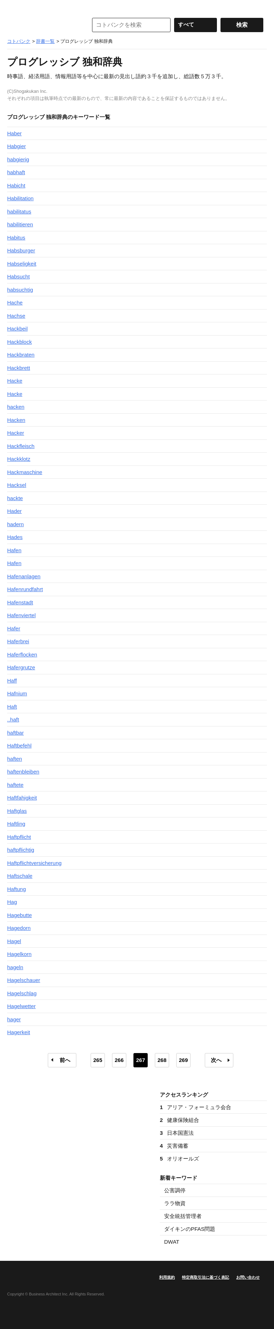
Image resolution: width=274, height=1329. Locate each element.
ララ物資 (175, 1203)
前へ (65, 1060)
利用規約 (167, 1277)
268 (161, 1060)
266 (119, 1060)
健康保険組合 (179, 1120)
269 (183, 1060)
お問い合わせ (248, 1277)
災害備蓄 (174, 1145)
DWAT (171, 1242)
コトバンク (42, 25)
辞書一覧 (45, 41)
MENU (14, 7)
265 (97, 1060)
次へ (216, 1060)
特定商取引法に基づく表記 (205, 1277)
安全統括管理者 (183, 1216)
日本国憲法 (177, 1133)
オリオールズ (179, 1158)
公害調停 (175, 1190)
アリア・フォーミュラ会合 (195, 1107)
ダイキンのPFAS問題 (189, 1229)
